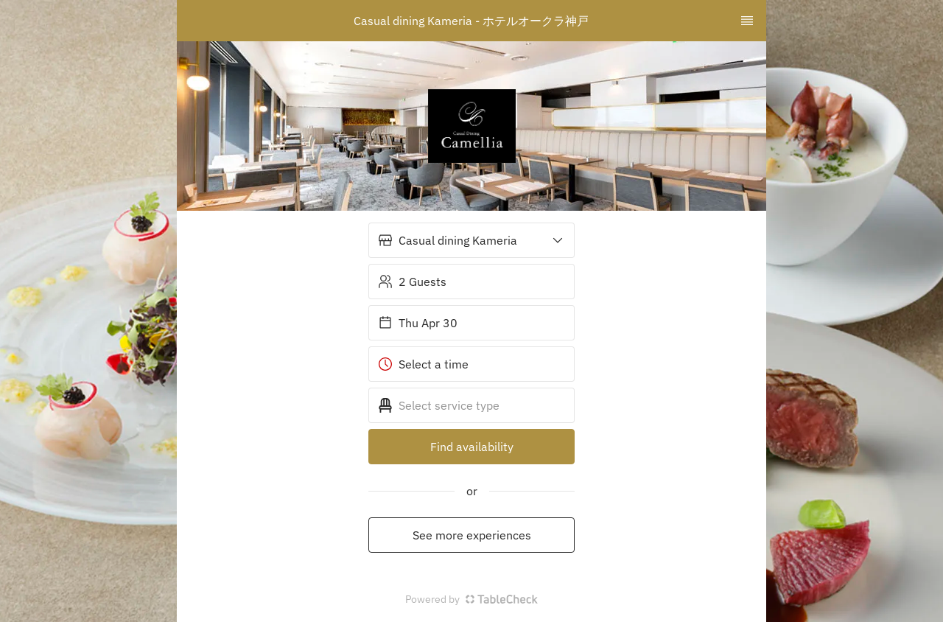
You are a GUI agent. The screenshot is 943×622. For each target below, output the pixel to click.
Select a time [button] (423, 364)
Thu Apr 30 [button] (418, 322)
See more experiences (472, 535)
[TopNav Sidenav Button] (747, 20)
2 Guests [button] (412, 281)
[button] (471, 240)
